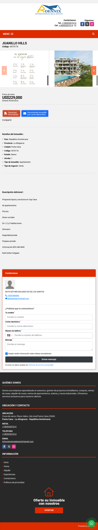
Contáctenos (10, 478)
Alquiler (7, 470)
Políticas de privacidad (14, 482)
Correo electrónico (13, 321)
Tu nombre (10, 312)
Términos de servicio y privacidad (41, 365)
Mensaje (9, 340)
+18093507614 (69, 23)
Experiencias (9, 474)
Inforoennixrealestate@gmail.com (17, 441)
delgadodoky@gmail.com (18, 298)
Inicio (6, 462)
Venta (6, 466)
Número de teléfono (13, 331)
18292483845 (13, 295)
